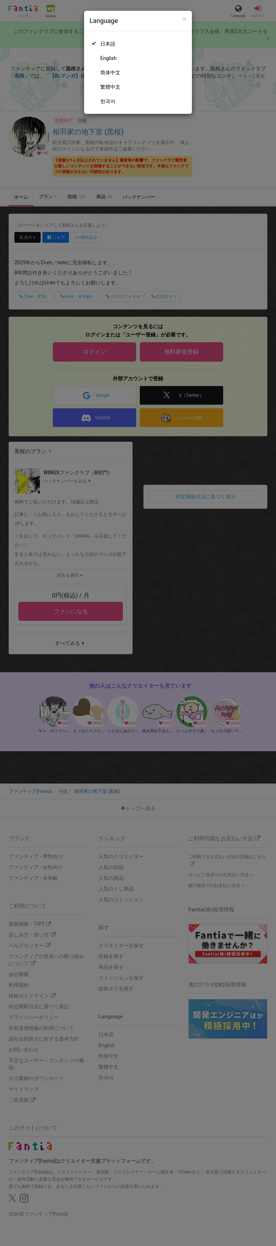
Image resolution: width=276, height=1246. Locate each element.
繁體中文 (110, 87)
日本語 (107, 44)
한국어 (107, 101)
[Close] (185, 19)
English (108, 58)
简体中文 (110, 72)
